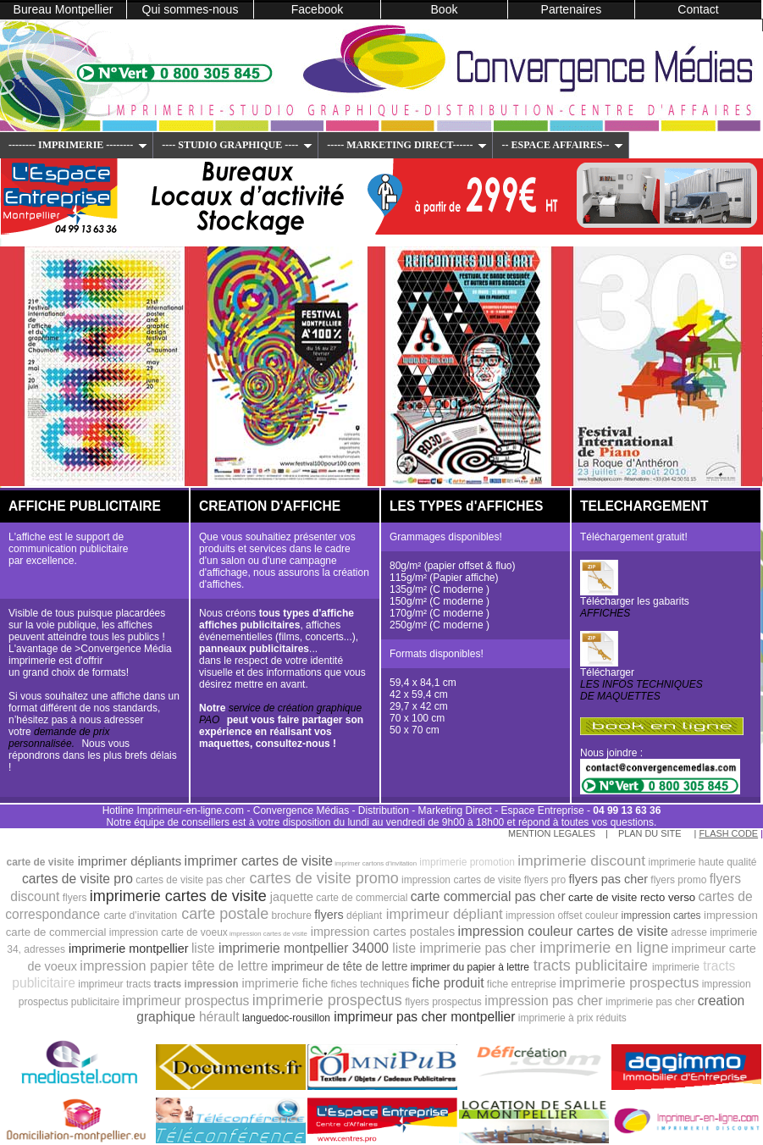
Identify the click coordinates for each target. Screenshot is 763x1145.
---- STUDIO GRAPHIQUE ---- (237, 145)
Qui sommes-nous (190, 9)
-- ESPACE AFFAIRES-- (562, 145)
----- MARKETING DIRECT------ (407, 145)
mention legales (551, 833)
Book (444, 9)
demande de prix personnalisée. (58, 738)
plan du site (651, 833)
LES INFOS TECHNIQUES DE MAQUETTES (641, 690)
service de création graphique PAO (280, 714)
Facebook (317, 9)
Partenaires (571, 9)
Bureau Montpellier (63, 9)
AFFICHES (605, 613)
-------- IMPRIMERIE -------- (77, 145)
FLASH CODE (728, 833)
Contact (697, 9)
